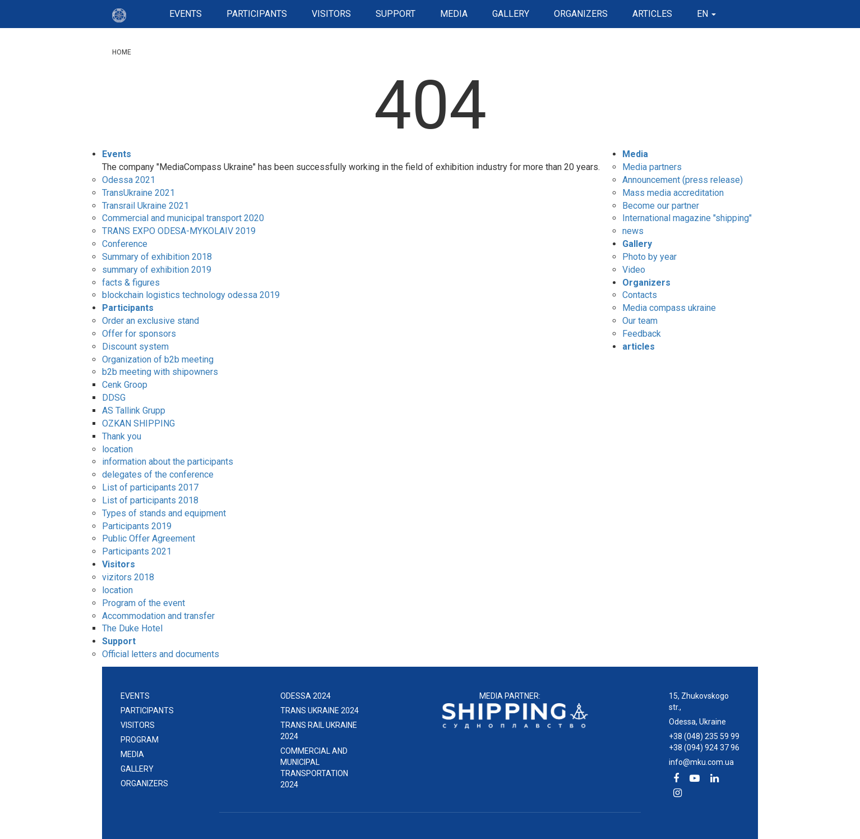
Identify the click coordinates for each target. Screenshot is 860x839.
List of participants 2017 (150, 487)
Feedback (641, 333)
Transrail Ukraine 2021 (145, 205)
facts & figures (131, 282)
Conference (124, 244)
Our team (640, 320)
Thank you (121, 436)
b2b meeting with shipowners (160, 371)
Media (454, 13)
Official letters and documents (160, 654)
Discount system (135, 346)
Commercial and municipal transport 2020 (183, 218)
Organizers (581, 13)
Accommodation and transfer (158, 616)
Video (633, 269)
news (633, 231)
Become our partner (660, 205)
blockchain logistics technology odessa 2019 (191, 295)
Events (185, 13)
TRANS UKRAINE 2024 (319, 710)
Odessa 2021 (128, 180)
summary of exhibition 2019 (156, 269)
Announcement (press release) (682, 180)
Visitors (331, 13)
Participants (256, 13)
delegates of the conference (158, 474)
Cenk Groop (124, 384)
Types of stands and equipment (164, 513)
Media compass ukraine (669, 307)
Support (395, 13)
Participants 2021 (137, 551)
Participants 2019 (137, 526)
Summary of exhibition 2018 (157, 256)
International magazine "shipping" (687, 218)
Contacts (639, 295)
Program (140, 739)
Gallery (510, 13)
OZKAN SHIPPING (138, 423)
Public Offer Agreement (148, 538)
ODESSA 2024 (305, 695)
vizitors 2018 (128, 577)
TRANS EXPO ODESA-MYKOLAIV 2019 (179, 231)
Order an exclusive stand (150, 320)
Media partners (652, 167)
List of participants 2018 (150, 500)
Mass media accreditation (673, 192)
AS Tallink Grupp (133, 410)
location (117, 449)
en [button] (706, 13)
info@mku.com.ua (701, 762)
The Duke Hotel (132, 628)
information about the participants (167, 461)
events (135, 695)
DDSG (114, 397)
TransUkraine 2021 (138, 192)
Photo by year (649, 256)
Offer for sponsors (139, 333)
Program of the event (143, 603)
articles (652, 13)
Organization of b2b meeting (158, 359)
